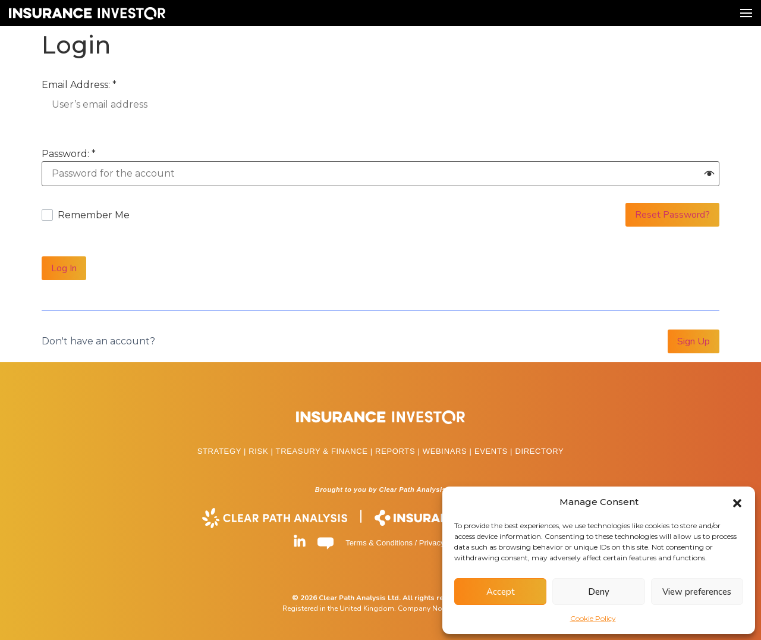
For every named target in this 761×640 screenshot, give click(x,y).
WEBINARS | (448, 451)
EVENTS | (494, 451)
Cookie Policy (593, 618)
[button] (737, 502)
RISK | (262, 451)
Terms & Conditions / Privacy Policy (406, 542)
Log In (64, 268)
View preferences (696, 592)
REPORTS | (399, 451)
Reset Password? (672, 214)
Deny (598, 592)
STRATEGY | (223, 451)
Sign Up (693, 341)
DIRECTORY (539, 451)
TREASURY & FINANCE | (326, 451)
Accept (500, 592)
